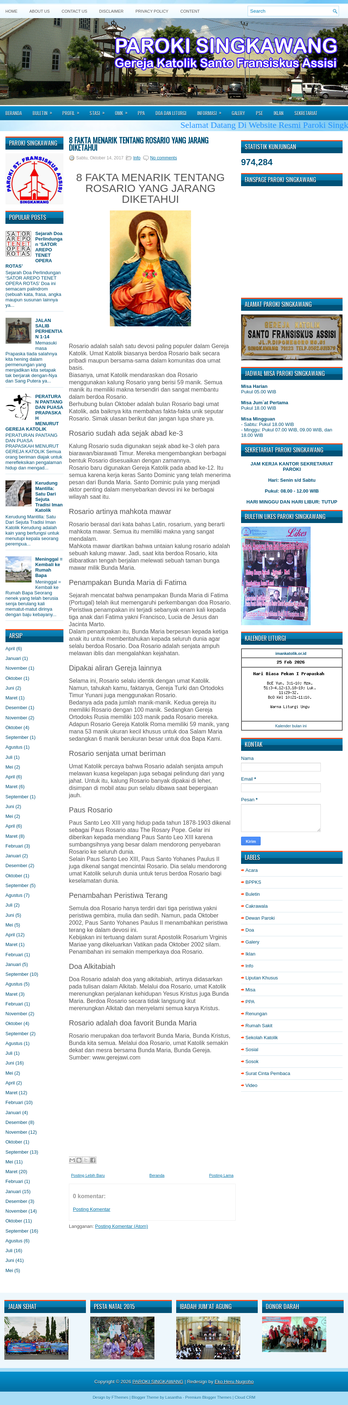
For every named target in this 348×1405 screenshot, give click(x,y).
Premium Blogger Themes (208, 1397)
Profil (73, 111)
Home (11, 11)
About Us (39, 11)
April (10, 648)
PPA (141, 113)
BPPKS (253, 882)
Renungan (256, 1013)
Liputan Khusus (261, 977)
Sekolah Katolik (261, 1037)
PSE (259, 113)
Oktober (13, 678)
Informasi (211, 111)
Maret (11, 698)
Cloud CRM (245, 1397)
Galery (238, 113)
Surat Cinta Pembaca (267, 1073)
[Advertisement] (150, 1106)
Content (189, 11)
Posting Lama (221, 1175)
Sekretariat (306, 113)
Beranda (13, 113)
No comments (163, 157)
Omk (123, 111)
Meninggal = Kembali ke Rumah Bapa (48, 567)
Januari (13, 658)
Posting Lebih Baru (88, 1175)
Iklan (278, 113)
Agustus (13, 747)
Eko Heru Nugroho (234, 1381)
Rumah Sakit (258, 1025)
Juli (9, 757)
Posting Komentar (91, 1209)
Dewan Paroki (260, 918)
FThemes (120, 1397)
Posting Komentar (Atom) (121, 1226)
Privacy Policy (152, 11)
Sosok (251, 1061)
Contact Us (74, 11)
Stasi (99, 111)
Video (251, 1085)
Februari (14, 846)
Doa (249, 930)
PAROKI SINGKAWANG (157, 1381)
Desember (16, 707)
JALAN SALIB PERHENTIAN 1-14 (48, 328)
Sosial (251, 1049)
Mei (9, 767)
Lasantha (173, 1397)
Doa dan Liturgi (171, 113)
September (17, 737)
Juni (9, 688)
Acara (251, 870)
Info (136, 157)
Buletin (45, 111)
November (16, 668)
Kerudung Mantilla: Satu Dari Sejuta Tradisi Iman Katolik (49, 496)
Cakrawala (256, 906)
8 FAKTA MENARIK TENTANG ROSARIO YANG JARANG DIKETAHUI (138, 144)
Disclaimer (111, 11)
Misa (250, 989)
